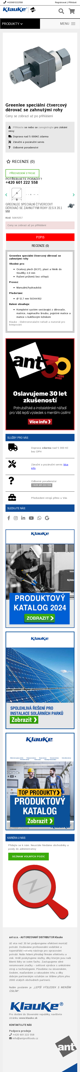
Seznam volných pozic (28, 856)
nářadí (27, 951)
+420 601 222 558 (22, 183)
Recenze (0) (20, 161)
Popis (40, 237)
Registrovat (60, 2)
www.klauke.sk (28, 1018)
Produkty (12, 24)
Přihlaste (18, 127)
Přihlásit (72, 2)
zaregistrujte (46, 127)
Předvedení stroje (22, 173)
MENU (67, 23)
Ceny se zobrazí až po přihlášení (29, 116)
